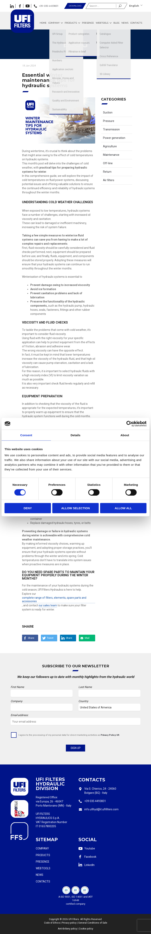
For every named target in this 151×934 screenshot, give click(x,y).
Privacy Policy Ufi (110, 735)
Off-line (108, 163)
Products (43, 855)
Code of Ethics (52, 922)
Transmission (111, 129)
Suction (107, 112)
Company (42, 848)
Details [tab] (75, 435)
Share (31, 637)
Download (75, 6)
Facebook (90, 856)
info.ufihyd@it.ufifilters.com (101, 809)
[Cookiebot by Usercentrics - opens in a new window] (129, 424)
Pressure (108, 121)
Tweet (50, 637)
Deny (28, 508)
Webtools (43, 868)
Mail (87, 637)
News (39, 874)
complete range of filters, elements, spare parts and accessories (54, 599)
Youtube (89, 848)
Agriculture (110, 146)
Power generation (114, 137)
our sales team (48, 605)
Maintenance (111, 154)
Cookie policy (86, 928)
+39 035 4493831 (95, 801)
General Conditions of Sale (92, 922)
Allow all (123, 508)
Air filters (108, 180)
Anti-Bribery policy (67, 928)
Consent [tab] (26, 435)
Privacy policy (69, 922)
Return (107, 171)
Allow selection (75, 508)
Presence (42, 861)
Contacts (43, 881)
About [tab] (125, 435)
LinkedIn (89, 865)
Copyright (54, 919)
